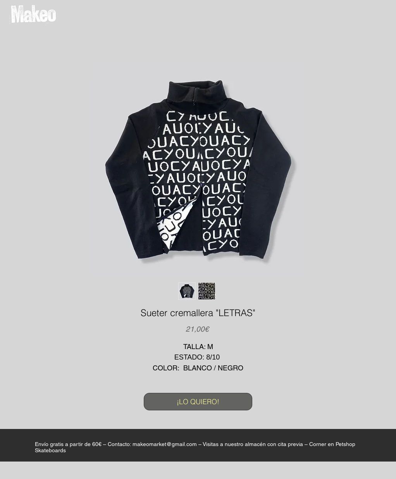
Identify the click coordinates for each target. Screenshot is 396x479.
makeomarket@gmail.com (165, 444)
